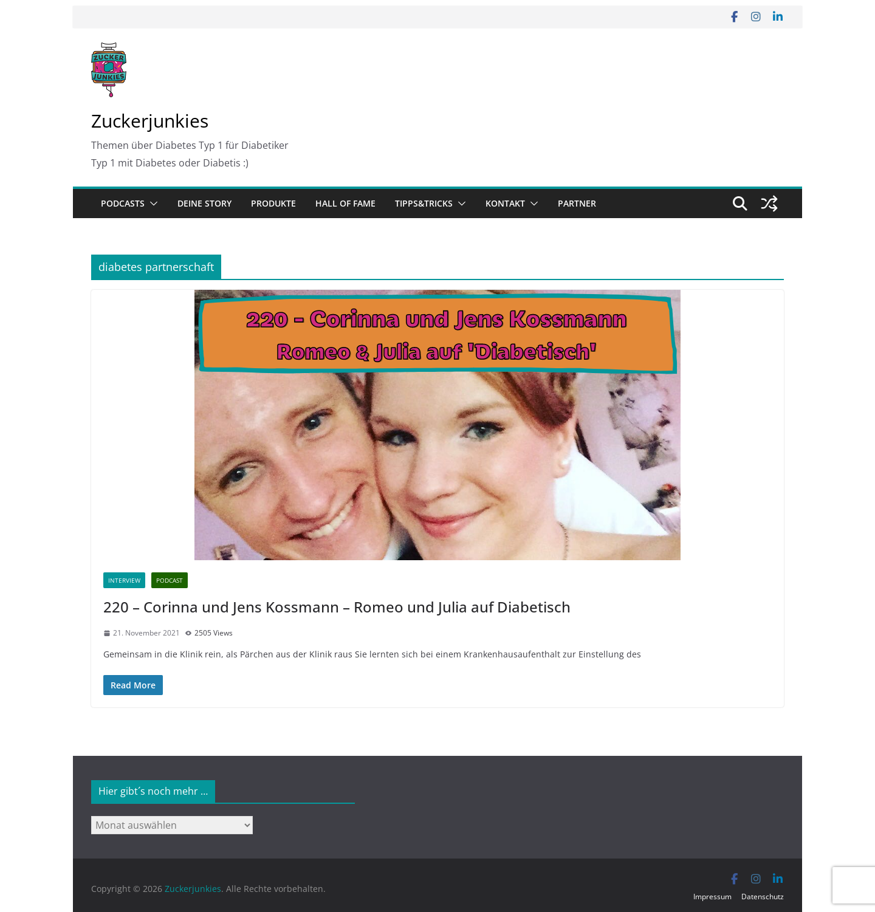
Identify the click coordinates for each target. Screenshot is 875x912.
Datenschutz (762, 896)
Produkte (273, 203)
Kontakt (505, 203)
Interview (124, 580)
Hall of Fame (345, 203)
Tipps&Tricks (424, 203)
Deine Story (204, 203)
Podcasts (123, 203)
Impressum (712, 896)
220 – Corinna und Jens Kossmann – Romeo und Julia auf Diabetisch (337, 607)
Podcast (169, 580)
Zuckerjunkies (149, 120)
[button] (151, 203)
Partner (577, 203)
